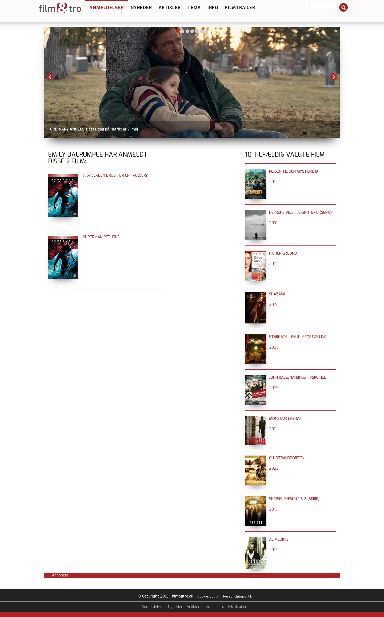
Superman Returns (101, 237)
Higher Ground (283, 253)
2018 (273, 223)
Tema (194, 7)
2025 (274, 347)
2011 (273, 263)
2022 (274, 468)
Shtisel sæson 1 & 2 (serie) (294, 498)
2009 (274, 387)
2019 (273, 304)
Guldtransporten (286, 458)
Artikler (170, 7)
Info (212, 7)
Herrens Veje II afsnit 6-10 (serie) (300, 212)
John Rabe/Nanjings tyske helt (299, 377)
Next (333, 77)
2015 (273, 509)
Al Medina (278, 539)
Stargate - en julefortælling (298, 336)
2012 (273, 181)
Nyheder (141, 7)
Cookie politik (208, 596)
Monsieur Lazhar (285, 418)
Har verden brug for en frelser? (115, 175)
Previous (50, 77)
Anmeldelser (106, 8)
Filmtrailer (240, 7)
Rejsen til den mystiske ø (293, 171)
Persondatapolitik (237, 596)
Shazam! (277, 294)
